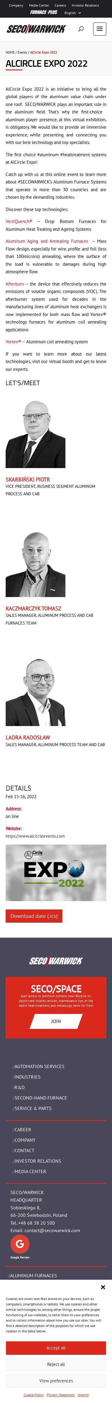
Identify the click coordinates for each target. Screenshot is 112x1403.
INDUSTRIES (28, 1077)
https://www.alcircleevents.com (35, 836)
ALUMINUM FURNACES (33, 1276)
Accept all (56, 1348)
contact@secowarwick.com (52, 1230)
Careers (60, 5)
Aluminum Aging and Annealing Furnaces (48, 241)
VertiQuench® (19, 221)
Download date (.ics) (34, 915)
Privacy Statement (61, 1395)
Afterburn (15, 284)
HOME (10, 52)
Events (22, 52)
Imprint (83, 1395)
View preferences (56, 1381)
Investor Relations (85, 5)
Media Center (39, 5)
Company (16, 5)
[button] (103, 1287)
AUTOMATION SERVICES (40, 1066)
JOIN (56, 1021)
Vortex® (14, 341)
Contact (24, 1150)
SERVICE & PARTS (33, 1108)
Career (23, 1129)
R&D (19, 1087)
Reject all (56, 1364)
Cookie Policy (34, 1395)
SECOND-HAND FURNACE (41, 1098)
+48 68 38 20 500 (36, 1223)
